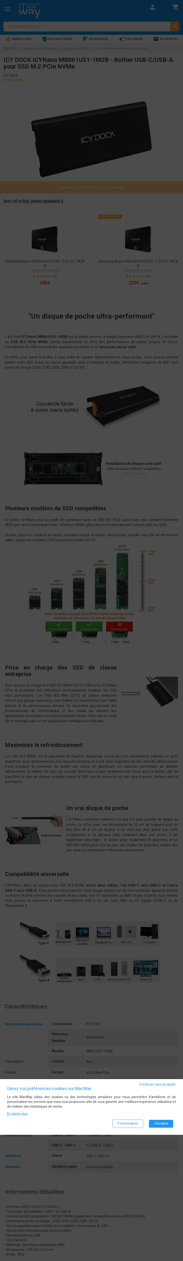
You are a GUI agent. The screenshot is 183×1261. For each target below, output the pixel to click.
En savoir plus (17, 1113)
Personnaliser (127, 1123)
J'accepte (161, 1123)
